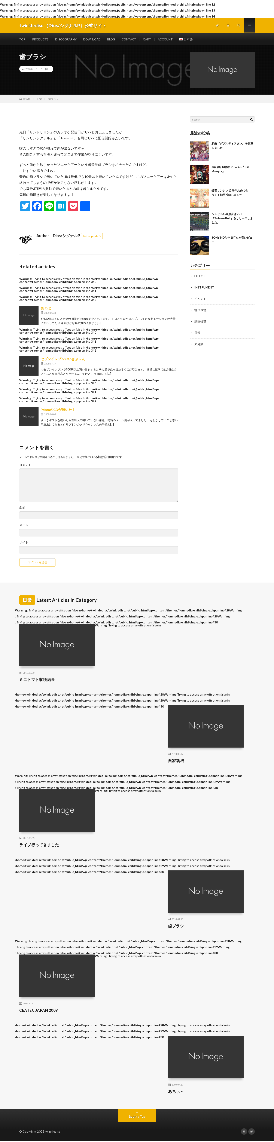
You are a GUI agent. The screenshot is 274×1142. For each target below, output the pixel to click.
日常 (46, 69)
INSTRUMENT (204, 287)
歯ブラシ (176, 926)
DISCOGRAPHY (67, 39)
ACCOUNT (168, 39)
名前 (22, 508)
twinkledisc (52, 1132)
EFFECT (199, 276)
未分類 (198, 343)
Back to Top (137, 1117)
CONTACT (131, 39)
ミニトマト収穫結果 (37, 680)
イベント (200, 298)
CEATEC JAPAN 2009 (38, 1010)
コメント (25, 465)
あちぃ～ (176, 1092)
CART (150, 39)
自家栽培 (176, 761)
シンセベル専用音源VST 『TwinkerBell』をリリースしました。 (232, 219)
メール (23, 525)
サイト (23, 542)
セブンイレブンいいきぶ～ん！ (65, 359)
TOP (22, 39)
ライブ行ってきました (39, 845)
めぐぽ (46, 308)
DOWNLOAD (93, 39)
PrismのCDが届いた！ (58, 410)
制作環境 (200, 310)
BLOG (113, 39)
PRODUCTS (40, 39)
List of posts (90, 236)
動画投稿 (200, 321)
